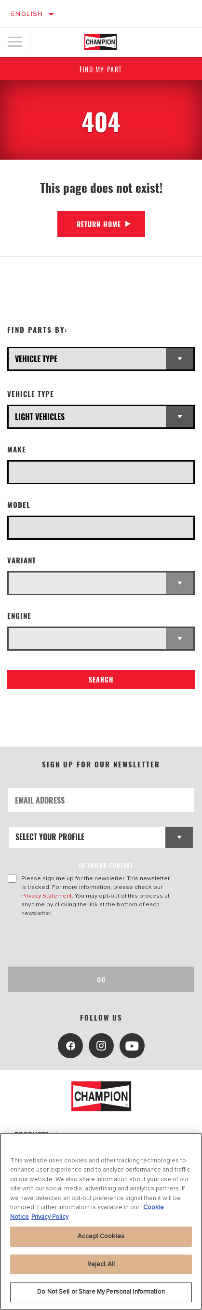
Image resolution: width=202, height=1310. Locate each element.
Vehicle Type (30, 393)
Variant (21, 560)
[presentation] (88, 942)
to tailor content (106, 865)
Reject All (101, 1264)
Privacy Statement (46, 896)
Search (101, 679)
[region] (101, 1221)
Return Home (99, 224)
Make (16, 449)
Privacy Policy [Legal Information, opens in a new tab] (49, 1217)
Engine (19, 615)
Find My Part (101, 69)
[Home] (100, 42)
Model (18, 504)
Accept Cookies (101, 1236)
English (27, 14)
